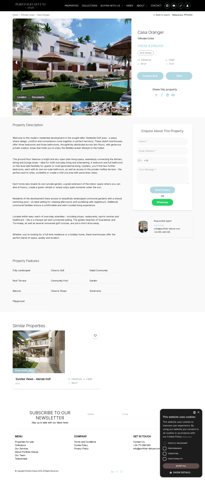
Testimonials (21, 458)
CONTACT (156, 5)
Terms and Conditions (85, 441)
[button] (181, 472)
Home (15, 15)
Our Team (20, 455)
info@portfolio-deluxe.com (146, 448)
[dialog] (181, 443)
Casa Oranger (43, 15)
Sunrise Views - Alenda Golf (33, 379)
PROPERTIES (72, 5)
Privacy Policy (81, 448)
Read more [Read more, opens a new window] (187, 437)
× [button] (198, 412)
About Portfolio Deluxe (26, 452)
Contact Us (139, 441)
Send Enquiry (162, 190)
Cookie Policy (81, 445)
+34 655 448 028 (162, 232)
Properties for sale (24, 441)
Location (21, 97)
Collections (20, 445)
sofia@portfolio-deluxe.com (167, 228)
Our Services (21, 448)
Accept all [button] (181, 466)
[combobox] (140, 160)
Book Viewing (145, 53)
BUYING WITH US (112, 5)
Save (179, 76)
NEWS (129, 5)
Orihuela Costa (27, 15)
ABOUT (142, 5)
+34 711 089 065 (141, 445)
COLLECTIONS (89, 5)
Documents (38, 97)
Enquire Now (150, 76)
